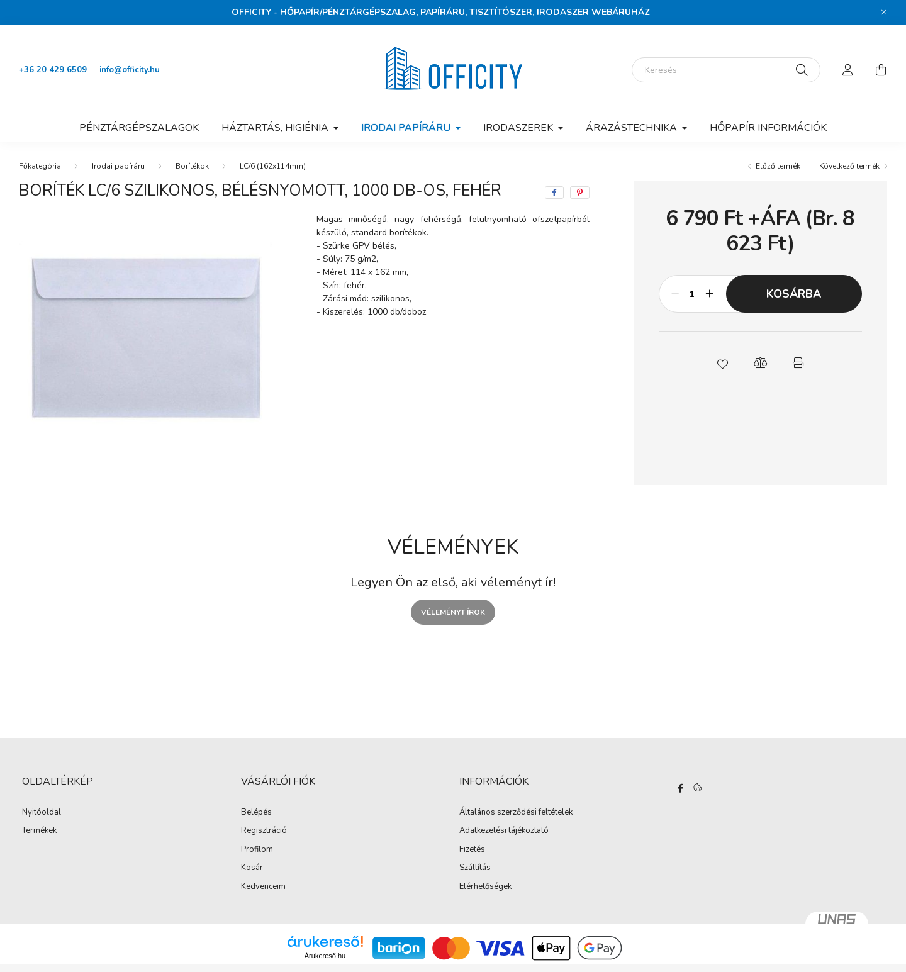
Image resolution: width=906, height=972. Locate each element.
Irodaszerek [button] (519, 128)
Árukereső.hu (325, 955)
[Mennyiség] (692, 294)
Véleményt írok (453, 612)
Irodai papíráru (118, 166)
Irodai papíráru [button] (407, 128)
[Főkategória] (40, 166)
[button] (722, 363)
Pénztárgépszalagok (139, 128)
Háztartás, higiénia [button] (276, 128)
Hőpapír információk (768, 128)
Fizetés (472, 850)
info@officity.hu (129, 69)
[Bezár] (884, 12)
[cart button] (880, 69)
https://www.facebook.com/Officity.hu (680, 788)
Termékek (39, 831)
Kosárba (793, 293)
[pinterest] (580, 192)
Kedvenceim (263, 887)
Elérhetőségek (485, 887)
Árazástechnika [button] (633, 128)
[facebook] (554, 192)
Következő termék (849, 166)
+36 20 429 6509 (53, 69)
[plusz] (709, 293)
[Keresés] (726, 69)
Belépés (256, 813)
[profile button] (848, 69)
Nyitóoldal (41, 813)
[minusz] (675, 293)
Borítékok (192, 166)
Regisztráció (264, 831)
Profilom (257, 850)
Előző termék (778, 166)
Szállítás (475, 868)
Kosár (252, 868)
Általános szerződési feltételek (516, 813)
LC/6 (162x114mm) (273, 166)
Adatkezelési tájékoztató (504, 831)
